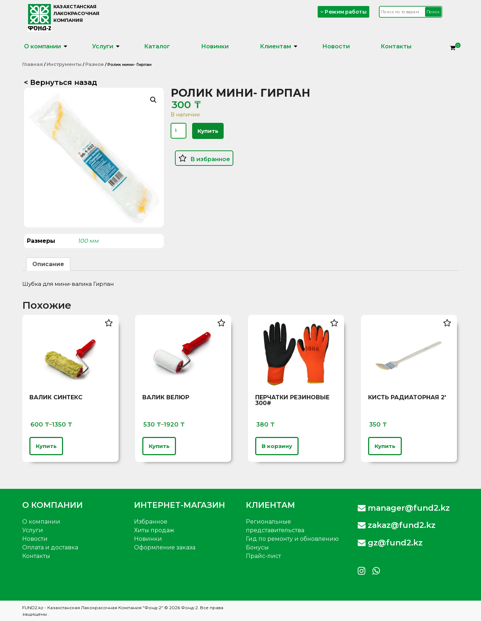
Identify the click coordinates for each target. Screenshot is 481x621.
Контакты (396, 46)
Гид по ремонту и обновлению (292, 538)
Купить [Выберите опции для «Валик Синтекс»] (46, 446)
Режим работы (343, 12)
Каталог (157, 46)
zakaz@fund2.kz (396, 525)
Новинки (215, 46)
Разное (94, 64)
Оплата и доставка (50, 547)
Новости (336, 46)
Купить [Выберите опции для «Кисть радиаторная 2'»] (385, 446)
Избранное (150, 521)
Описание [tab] (48, 264)
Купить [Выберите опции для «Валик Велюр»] (159, 446)
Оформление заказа (164, 547)
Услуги (102, 46)
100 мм (88, 240)
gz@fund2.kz (390, 543)
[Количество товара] (178, 131)
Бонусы (257, 547)
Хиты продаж (154, 530)
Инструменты (64, 64)
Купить (207, 130)
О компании (42, 46)
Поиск (433, 11)
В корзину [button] (277, 446)
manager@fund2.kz (404, 508)
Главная (32, 64)
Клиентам (275, 46)
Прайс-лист (263, 556)
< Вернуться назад (60, 82)
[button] (153, 99)
